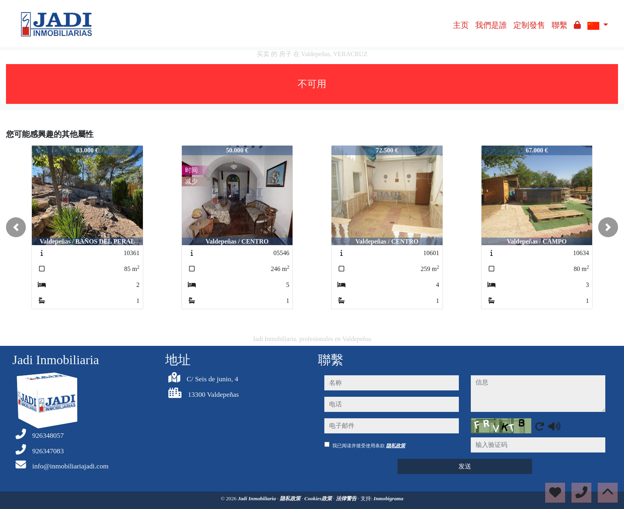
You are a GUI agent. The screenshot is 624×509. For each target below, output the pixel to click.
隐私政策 (395, 446)
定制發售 (529, 25)
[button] (16, 227)
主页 (461, 25)
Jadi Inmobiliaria (257, 498)
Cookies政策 (318, 498)
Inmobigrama (389, 498)
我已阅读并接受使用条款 (368, 446)
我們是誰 (491, 25)
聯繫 (559, 25)
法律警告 (347, 498)
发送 (464, 466)
